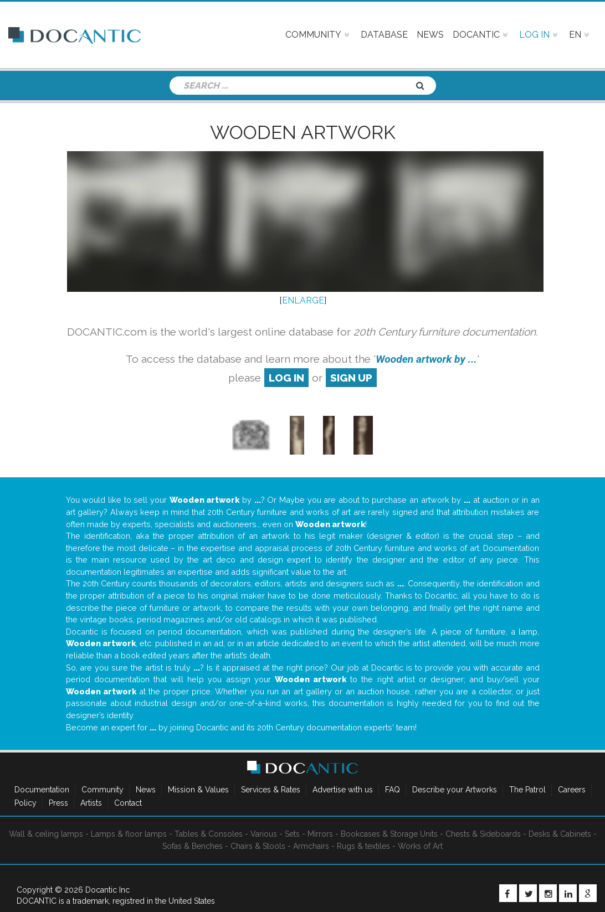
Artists (91, 802)
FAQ (392, 789)
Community (102, 789)
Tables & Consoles (209, 833)
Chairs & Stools (257, 846)
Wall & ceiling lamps (46, 833)
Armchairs (311, 846)
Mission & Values (198, 789)
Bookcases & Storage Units (389, 833)
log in (286, 378)
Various (263, 833)
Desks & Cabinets (560, 833)
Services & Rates (270, 789)
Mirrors (320, 833)
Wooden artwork (303, 132)
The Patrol (527, 789)
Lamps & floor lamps (129, 833)
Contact (128, 802)
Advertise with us (342, 789)
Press (58, 802)
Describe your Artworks (454, 789)
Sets (292, 833)
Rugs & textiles (363, 846)
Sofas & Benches (192, 846)
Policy (25, 802)
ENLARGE (303, 300)
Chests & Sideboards (483, 833)
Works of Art (420, 846)
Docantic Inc (107, 889)
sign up (351, 378)
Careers (572, 789)
